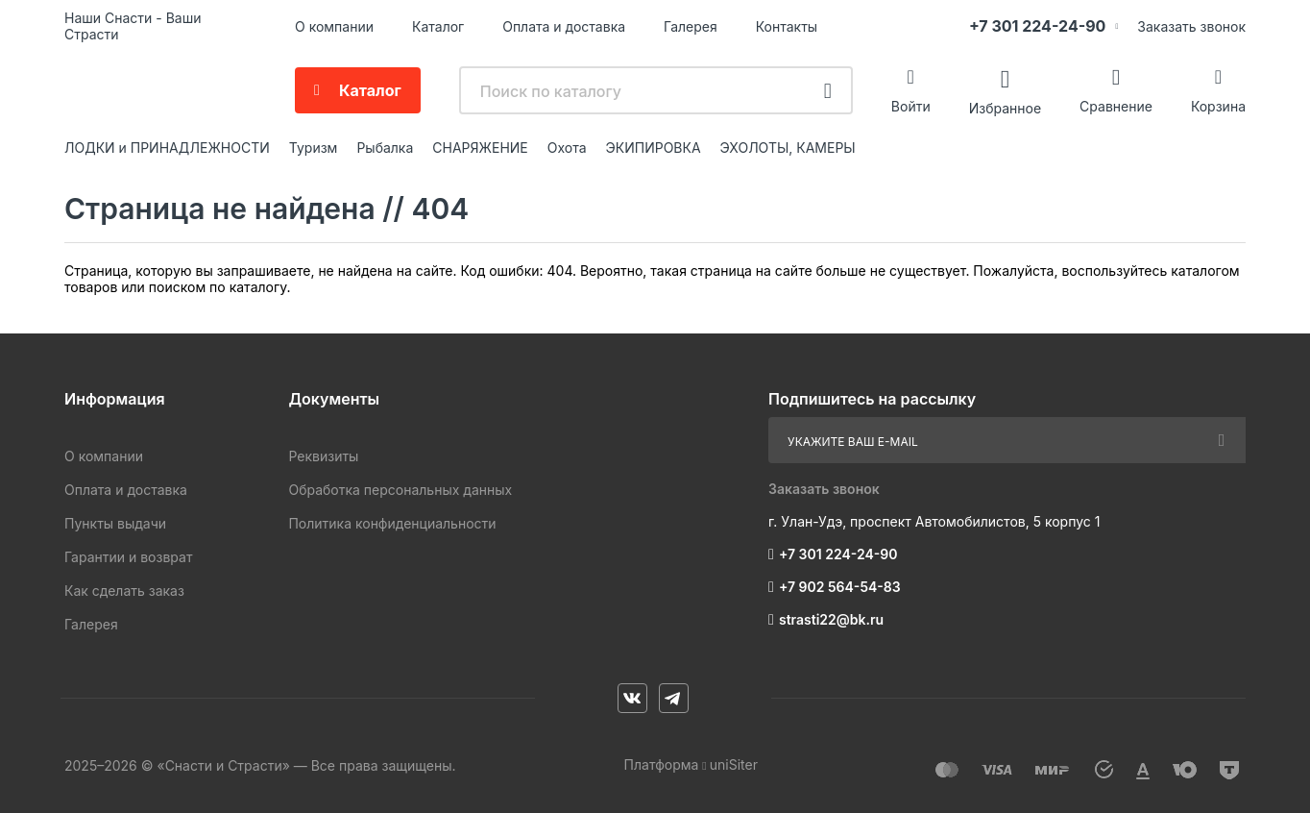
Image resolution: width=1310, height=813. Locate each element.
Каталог (438, 26)
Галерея (690, 26)
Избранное (1005, 107)
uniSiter (734, 764)
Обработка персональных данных (400, 489)
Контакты (786, 26)
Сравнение (1116, 106)
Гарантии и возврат (128, 557)
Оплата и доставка (563, 26)
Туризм (313, 147)
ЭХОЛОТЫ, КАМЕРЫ (788, 147)
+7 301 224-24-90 (1037, 26)
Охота (567, 147)
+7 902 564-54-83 (840, 587)
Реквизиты (323, 456)
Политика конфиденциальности (392, 523)
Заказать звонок (1191, 26)
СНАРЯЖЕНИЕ (479, 147)
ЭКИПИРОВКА (653, 147)
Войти (911, 106)
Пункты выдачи (115, 523)
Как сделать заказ (124, 590)
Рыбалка (384, 147)
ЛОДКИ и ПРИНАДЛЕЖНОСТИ (167, 147)
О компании (334, 26)
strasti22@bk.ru (831, 619)
